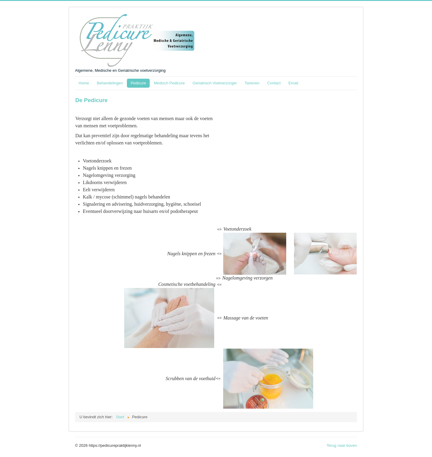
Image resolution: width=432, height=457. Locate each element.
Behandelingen (110, 83)
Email (293, 83)
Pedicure (138, 83)
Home (84, 83)
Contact (274, 83)
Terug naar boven (342, 445)
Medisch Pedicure (169, 83)
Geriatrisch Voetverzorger (215, 83)
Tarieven (251, 83)
